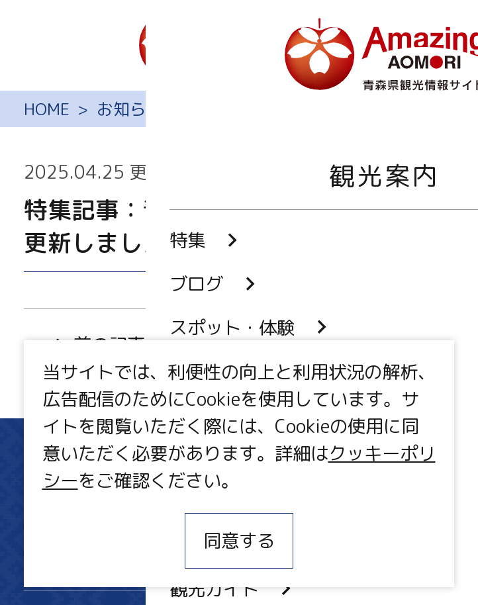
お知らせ (130, 109)
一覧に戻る (238, 344)
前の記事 (95, 344)
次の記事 (382, 344)
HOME (47, 109)
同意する (239, 540)
